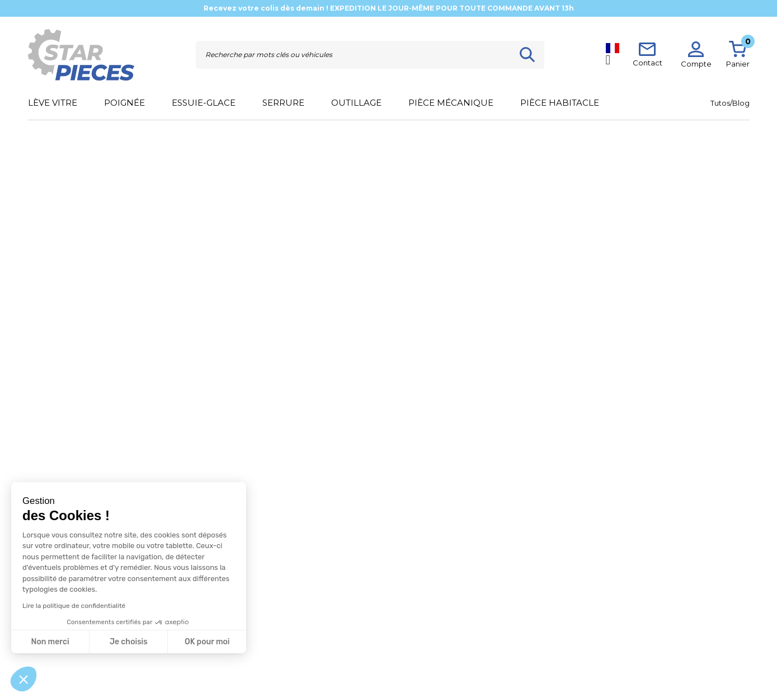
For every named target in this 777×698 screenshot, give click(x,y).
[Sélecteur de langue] (612, 55)
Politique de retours (190, 662)
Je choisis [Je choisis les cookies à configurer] (129, 642)
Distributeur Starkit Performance (529, 648)
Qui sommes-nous (506, 633)
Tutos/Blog (730, 102)
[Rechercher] (353, 55)
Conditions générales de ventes (367, 619)
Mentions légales (344, 633)
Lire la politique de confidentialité (73, 606)
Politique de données (350, 648)
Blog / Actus (495, 619)
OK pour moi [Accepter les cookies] (207, 642)
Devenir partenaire (506, 662)
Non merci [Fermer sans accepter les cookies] (50, 642)
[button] (23, 679)
